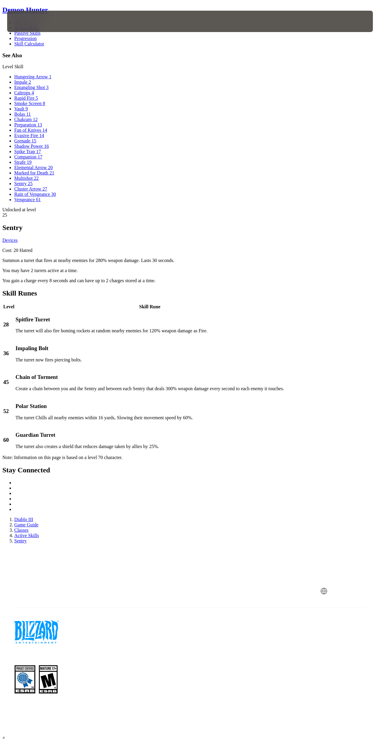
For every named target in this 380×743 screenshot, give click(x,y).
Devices (10, 240)
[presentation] (25, 21)
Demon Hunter (25, 10)
